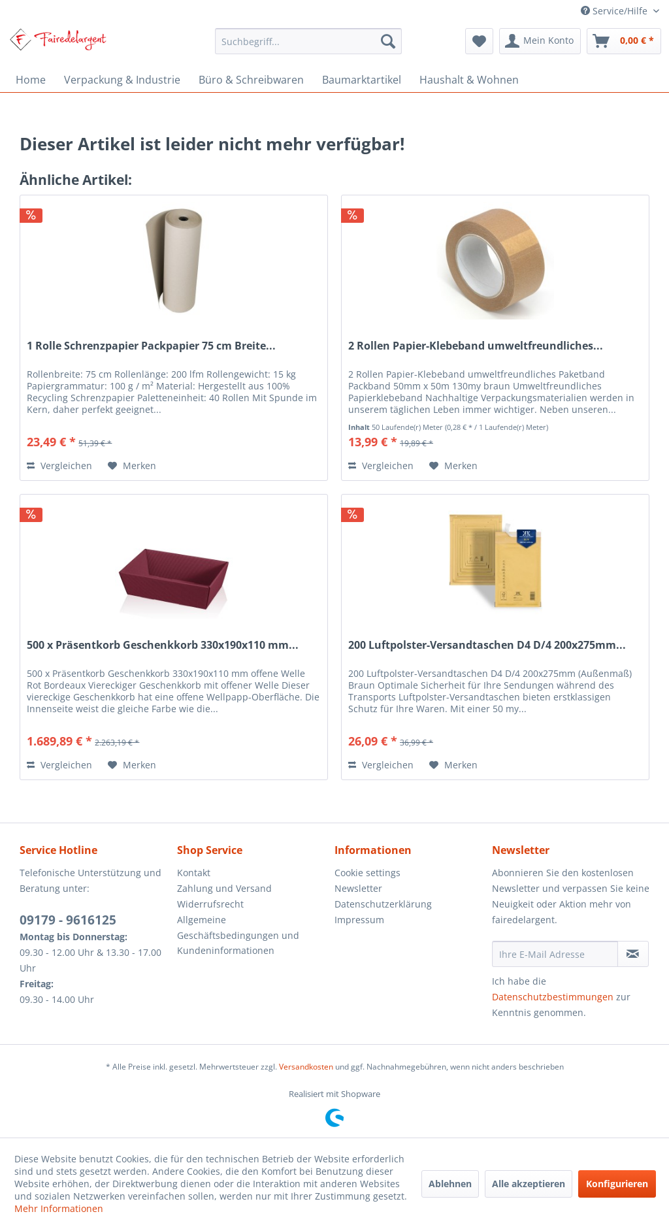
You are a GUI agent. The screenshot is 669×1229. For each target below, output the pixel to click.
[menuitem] (308, 41)
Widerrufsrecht (210, 904)
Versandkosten (306, 1066)
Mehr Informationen (58, 1208)
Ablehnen (450, 1183)
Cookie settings (367, 872)
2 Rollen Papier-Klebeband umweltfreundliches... (475, 346)
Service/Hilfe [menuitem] (615, 11)
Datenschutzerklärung (383, 904)
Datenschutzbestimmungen (552, 997)
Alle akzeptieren (528, 1183)
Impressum (359, 919)
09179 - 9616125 (68, 919)
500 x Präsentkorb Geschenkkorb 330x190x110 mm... (163, 645)
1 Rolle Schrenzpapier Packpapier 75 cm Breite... (151, 346)
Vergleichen (59, 465)
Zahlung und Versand (224, 888)
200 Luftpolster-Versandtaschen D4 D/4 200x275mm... (487, 645)
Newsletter (358, 888)
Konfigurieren (617, 1183)
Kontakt (193, 872)
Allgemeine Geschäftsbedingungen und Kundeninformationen (238, 935)
